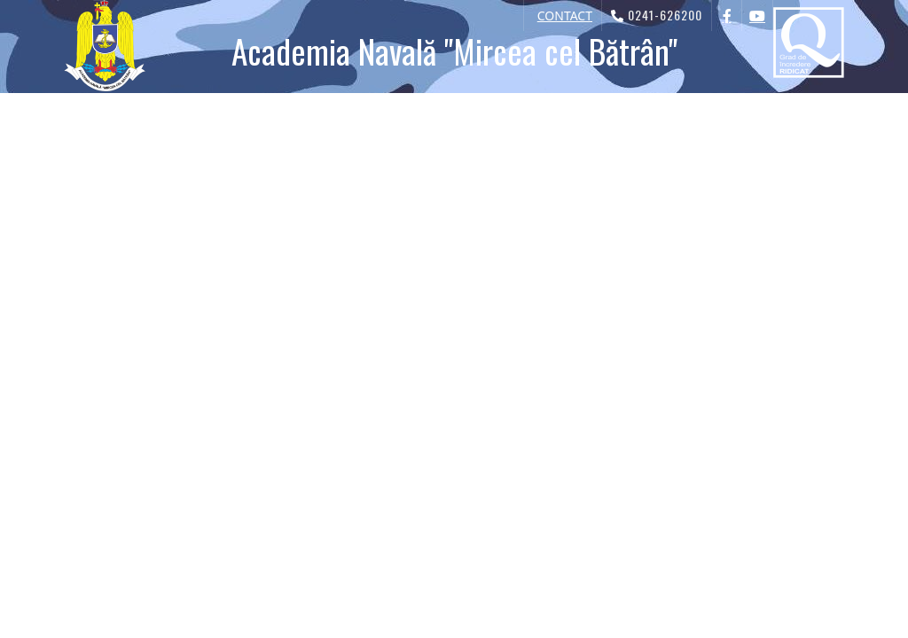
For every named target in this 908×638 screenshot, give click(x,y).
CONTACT (564, 15)
